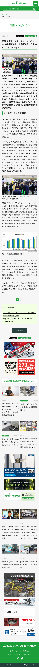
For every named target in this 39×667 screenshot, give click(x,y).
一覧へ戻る (19, 330)
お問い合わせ (27, 654)
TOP (3, 14)
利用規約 (26, 651)
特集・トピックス (7, 16)
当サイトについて (15, 651)
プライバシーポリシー (14, 654)
